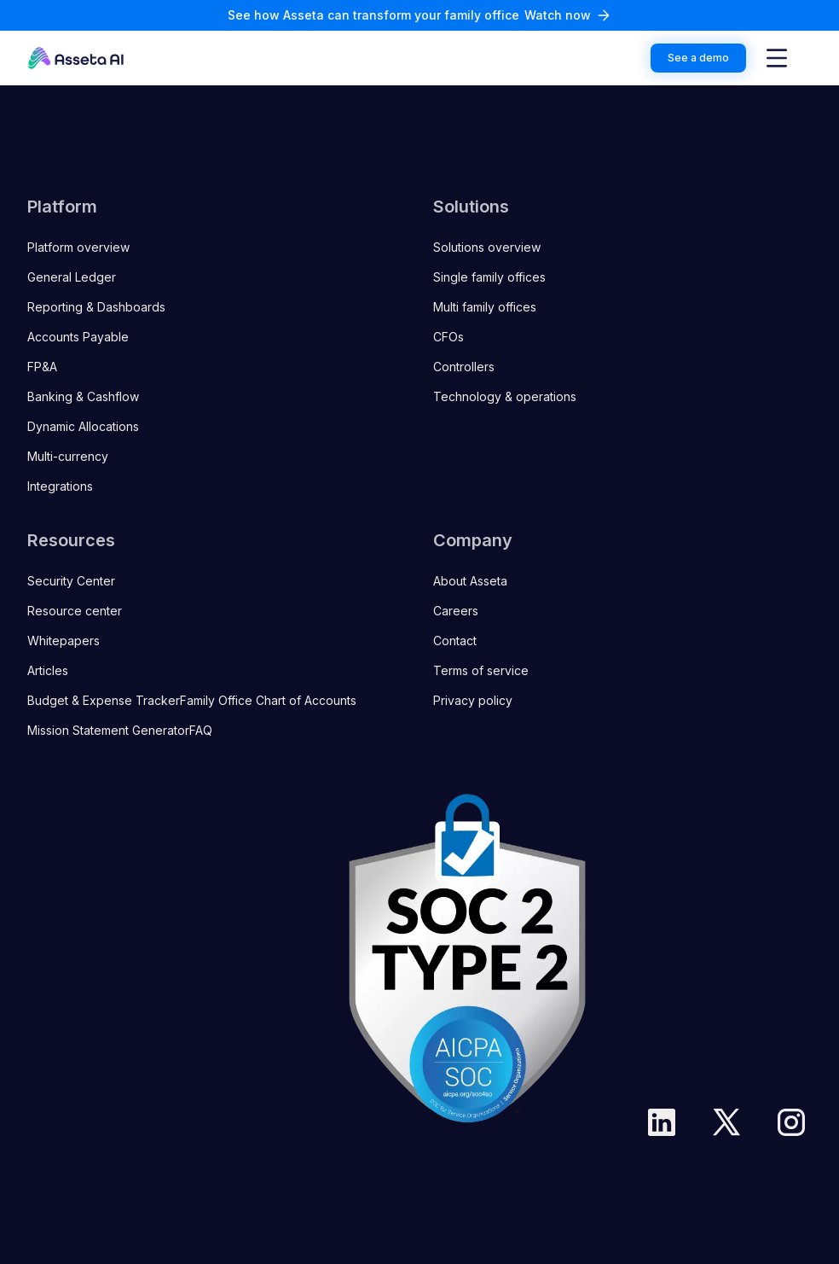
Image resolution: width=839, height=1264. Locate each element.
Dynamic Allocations (83, 426)
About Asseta (470, 581)
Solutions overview (487, 247)
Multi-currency (67, 456)
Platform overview (78, 247)
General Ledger (71, 277)
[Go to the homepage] (75, 58)
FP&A (42, 366)
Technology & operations (504, 396)
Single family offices (489, 277)
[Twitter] (726, 1122)
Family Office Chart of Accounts (268, 700)
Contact (455, 640)
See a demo (698, 57)
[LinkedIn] (661, 1122)
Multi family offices (484, 307)
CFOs (448, 336)
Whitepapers (63, 640)
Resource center (74, 610)
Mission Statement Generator (108, 730)
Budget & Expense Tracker (103, 700)
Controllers (464, 366)
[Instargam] (791, 1122)
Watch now (557, 15)
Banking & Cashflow (83, 396)
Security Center (71, 581)
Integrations (60, 486)
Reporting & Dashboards (96, 307)
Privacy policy (472, 700)
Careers (455, 610)
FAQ (200, 730)
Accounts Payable (78, 336)
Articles (47, 670)
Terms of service (481, 670)
